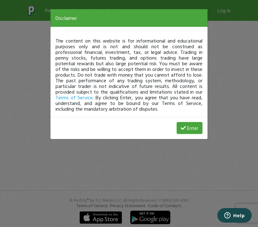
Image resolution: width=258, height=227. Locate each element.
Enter (189, 128)
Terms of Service (74, 97)
